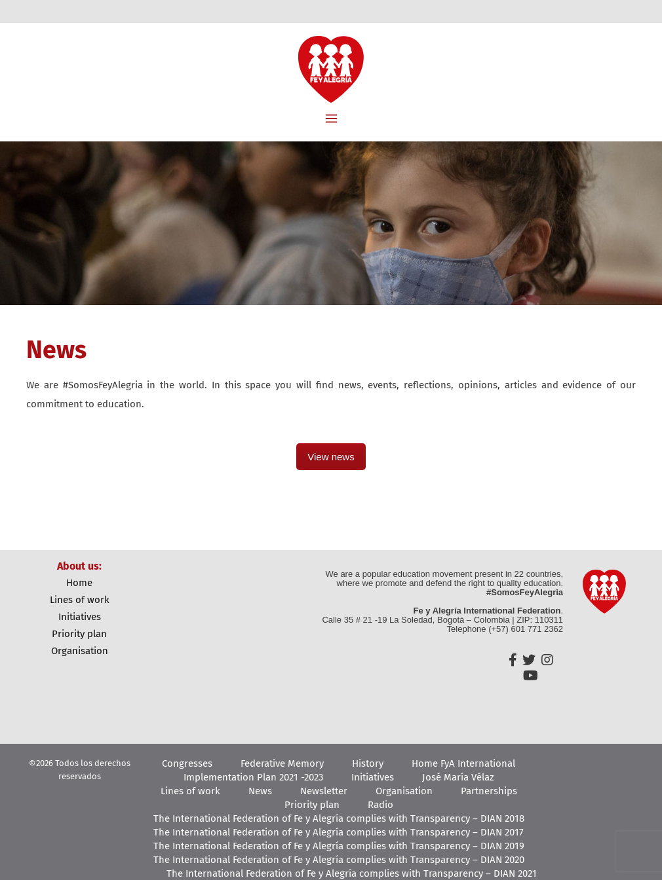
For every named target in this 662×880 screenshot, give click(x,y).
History (367, 763)
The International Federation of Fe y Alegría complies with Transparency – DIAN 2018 (338, 818)
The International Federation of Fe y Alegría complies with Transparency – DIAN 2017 (338, 832)
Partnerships (489, 791)
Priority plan (79, 634)
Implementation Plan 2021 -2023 (253, 777)
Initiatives (79, 617)
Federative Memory (282, 763)
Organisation (79, 651)
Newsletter (323, 791)
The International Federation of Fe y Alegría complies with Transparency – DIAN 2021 (351, 873)
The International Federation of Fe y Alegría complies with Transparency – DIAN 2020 (338, 860)
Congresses (187, 763)
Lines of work (79, 600)
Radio (380, 805)
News (260, 791)
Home (79, 583)
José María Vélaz (458, 777)
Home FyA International (463, 763)
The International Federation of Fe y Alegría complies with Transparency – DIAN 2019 (338, 846)
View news (330, 456)
